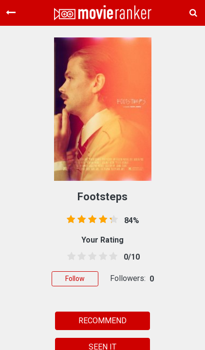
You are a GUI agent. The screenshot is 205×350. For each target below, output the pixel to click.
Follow (75, 278)
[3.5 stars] (101, 256)
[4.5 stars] (111, 256)
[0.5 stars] (69, 256)
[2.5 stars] (90, 256)
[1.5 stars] (80, 256)
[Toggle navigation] (10, 12)
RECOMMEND (102, 320)
